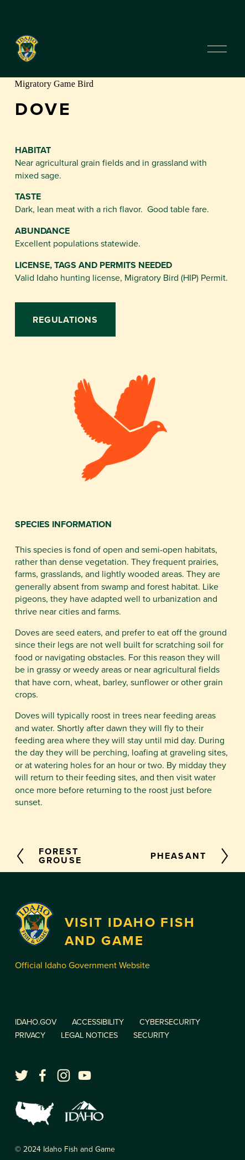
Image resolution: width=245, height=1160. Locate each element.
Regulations (65, 319)
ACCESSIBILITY (98, 1021)
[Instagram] (63, 1075)
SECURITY (151, 1035)
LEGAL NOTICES (89, 1035)
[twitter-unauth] (21, 1075)
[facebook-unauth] (42, 1075)
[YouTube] (84, 1075)
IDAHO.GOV (35, 1021)
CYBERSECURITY (169, 1021)
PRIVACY (30, 1035)
